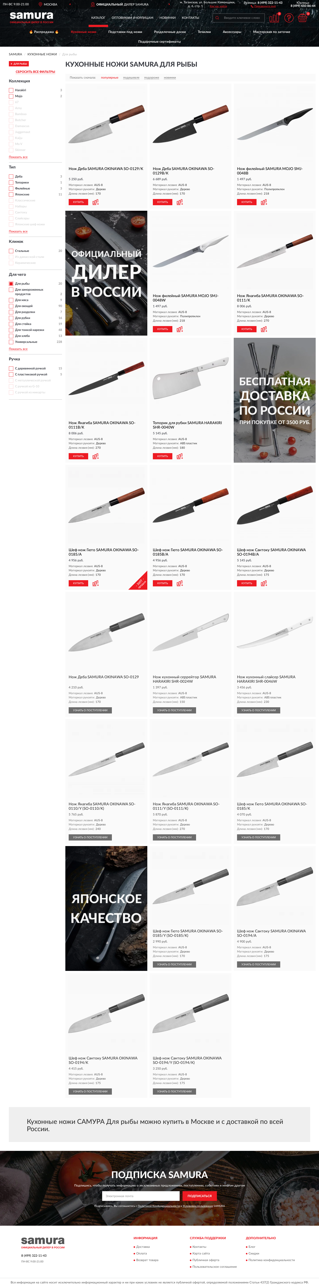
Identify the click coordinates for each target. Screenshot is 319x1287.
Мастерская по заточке (271, 32)
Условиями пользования (198, 1206)
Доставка (143, 1246)
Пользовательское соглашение (215, 1266)
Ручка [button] (14, 359)
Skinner (20, 150)
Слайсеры (22, 218)
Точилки (204, 32)
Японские (22, 194)
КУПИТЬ (78, 202)
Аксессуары (232, 32)
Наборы (21, 206)
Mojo (18, 96)
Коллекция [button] (19, 81)
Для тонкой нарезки (29, 330)
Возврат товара (147, 1260)
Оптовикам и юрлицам (132, 17)
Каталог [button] (98, 17)
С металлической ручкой (33, 380)
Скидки (254, 1253)
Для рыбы (22, 283)
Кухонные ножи (83, 32)
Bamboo (21, 114)
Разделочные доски (170, 32)
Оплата (141, 1253)
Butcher (20, 120)
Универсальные (26, 342)
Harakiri (20, 90)
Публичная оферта (206, 1260)
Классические (25, 200)
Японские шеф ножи (30, 224)
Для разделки (25, 312)
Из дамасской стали (29, 257)
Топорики (22, 182)
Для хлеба (22, 336)
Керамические (25, 263)
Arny (18, 108)
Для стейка (23, 324)
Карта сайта (201, 1253)
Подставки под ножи (125, 32)
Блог (252, 1246)
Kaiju (18, 138)
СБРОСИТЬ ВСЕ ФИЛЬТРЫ (35, 71)
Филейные (22, 188)
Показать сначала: (83, 77)
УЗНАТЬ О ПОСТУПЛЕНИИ (90, 710)
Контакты (190, 17)
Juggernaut (22, 132)
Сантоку (21, 212)
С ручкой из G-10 (27, 386)
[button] (263, 6)
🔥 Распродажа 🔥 (44, 32)
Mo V (18, 144)
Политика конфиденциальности (272, 1260)
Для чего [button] (17, 275)
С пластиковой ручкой (31, 374)
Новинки (168, 17)
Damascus (22, 126)
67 (17, 102)
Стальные (22, 251)
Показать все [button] (18, 157)
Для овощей (24, 306)
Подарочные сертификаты (159, 41)
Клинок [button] (16, 242)
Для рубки (22, 318)
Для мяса (21, 300)
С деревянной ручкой (30, 368)
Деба (18, 176)
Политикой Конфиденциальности (159, 1206)
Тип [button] (12, 167)
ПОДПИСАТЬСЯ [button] (200, 1196)
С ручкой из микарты (30, 392)
